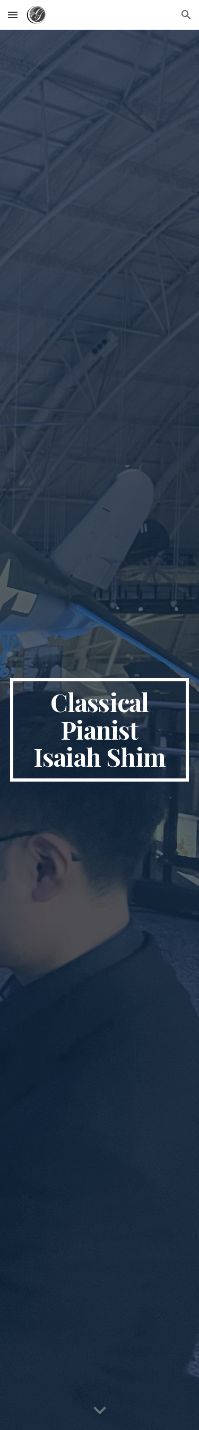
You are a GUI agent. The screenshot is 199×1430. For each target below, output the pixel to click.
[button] (12, 14)
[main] (99, 730)
